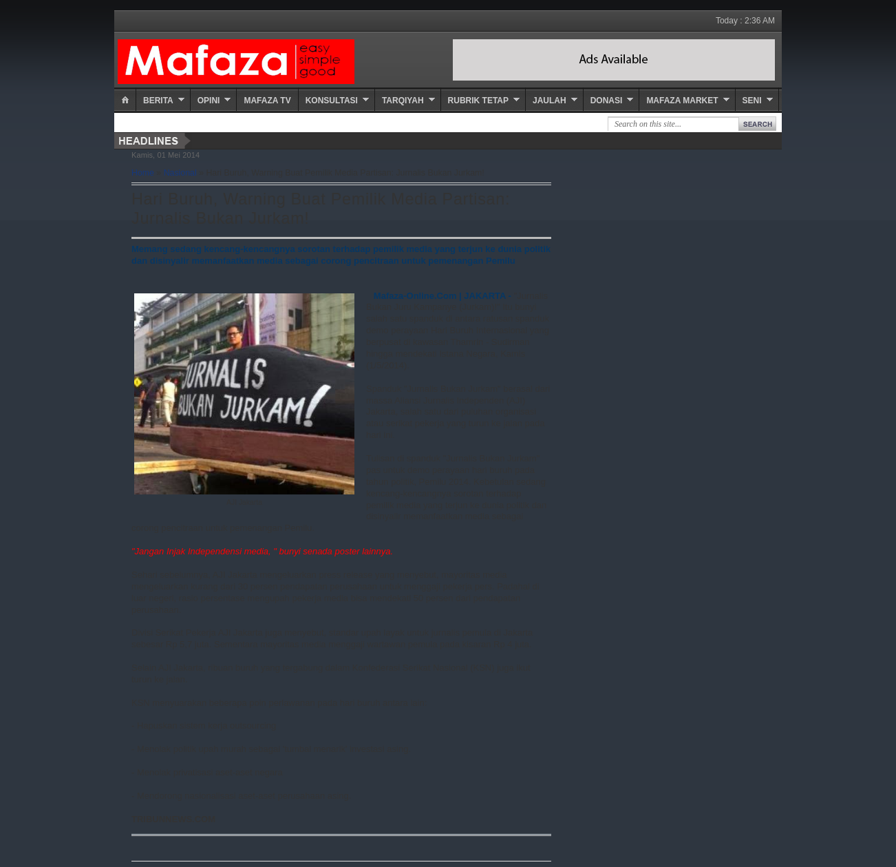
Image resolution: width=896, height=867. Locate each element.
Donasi (606, 100)
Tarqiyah (403, 100)
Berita (158, 100)
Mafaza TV (267, 100)
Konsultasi (332, 100)
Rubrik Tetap (478, 100)
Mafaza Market (682, 100)
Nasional (180, 173)
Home (142, 173)
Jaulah (549, 100)
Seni (752, 100)
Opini (209, 100)
